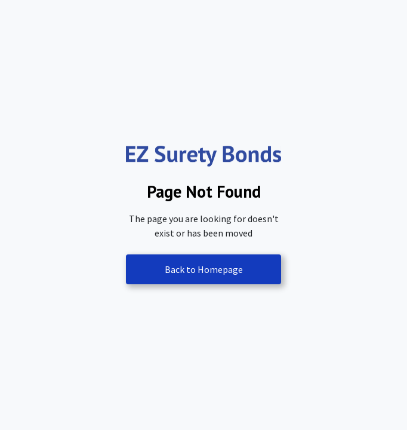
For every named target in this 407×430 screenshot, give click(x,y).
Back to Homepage (204, 269)
